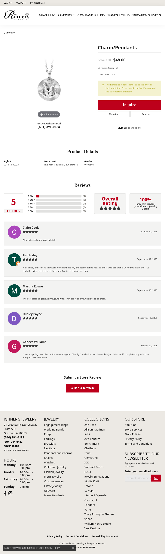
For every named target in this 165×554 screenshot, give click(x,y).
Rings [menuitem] (47, 434)
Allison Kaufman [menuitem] (94, 429)
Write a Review (82, 388)
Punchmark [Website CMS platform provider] (89, 547)
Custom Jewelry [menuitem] (54, 481)
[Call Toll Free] (13, 442)
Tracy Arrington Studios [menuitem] (99, 514)
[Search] (8, 3)
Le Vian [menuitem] (89, 490)
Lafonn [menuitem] (88, 486)
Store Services (133, 429)
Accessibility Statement (105, 536)
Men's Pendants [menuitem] (54, 495)
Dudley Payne (32, 314)
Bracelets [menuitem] (50, 443)
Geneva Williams (34, 342)
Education (139, 15)
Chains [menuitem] (48, 458)
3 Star (31, 203)
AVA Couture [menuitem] (92, 439)
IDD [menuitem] (86, 462)
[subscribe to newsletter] (156, 478)
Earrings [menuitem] (49, 439)
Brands (112, 15)
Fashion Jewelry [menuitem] (54, 472)
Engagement (47, 15)
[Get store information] (16, 450)
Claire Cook (31, 227)
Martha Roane (33, 286)
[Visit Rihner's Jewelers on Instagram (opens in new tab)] (10, 493)
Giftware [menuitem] (49, 490)
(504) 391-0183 (49, 127)
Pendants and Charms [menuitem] (58, 453)
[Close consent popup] (73, 548)
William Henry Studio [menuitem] (97, 523)
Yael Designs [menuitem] (92, 528)
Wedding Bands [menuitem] (54, 429)
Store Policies (133, 434)
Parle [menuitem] (87, 509)
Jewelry (124, 15)
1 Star (31, 211)
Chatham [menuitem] (90, 448)
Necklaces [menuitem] (50, 448)
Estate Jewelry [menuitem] (53, 486)
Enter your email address (141, 471)
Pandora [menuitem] (89, 505)
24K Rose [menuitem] (90, 425)
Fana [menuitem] (87, 453)
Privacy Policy (133, 439)
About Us (130, 425)
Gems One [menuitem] (91, 458)
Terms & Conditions (77, 536)
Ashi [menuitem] (87, 434)
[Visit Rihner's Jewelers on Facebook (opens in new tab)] (5, 493)
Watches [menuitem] (49, 462)
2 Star (31, 207)
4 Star (31, 199)
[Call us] (11, 446)
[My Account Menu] (21, 3)
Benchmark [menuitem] (91, 443)
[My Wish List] (37, 3)
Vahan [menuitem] (88, 519)
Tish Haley (30, 255)
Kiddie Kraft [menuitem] (91, 481)
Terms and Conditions (138, 443)
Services (154, 15)
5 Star (31, 196)
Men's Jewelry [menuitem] (52, 476)
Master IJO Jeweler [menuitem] (96, 495)
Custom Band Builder (89, 15)
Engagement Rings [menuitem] (56, 425)
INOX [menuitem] (87, 472)
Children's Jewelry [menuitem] (55, 467)
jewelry (10, 32)
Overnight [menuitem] (90, 500)
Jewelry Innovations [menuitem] (96, 476)
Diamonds (64, 15)
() (84, 196)
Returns (146, 114)
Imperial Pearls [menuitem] (94, 467)
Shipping (113, 114)
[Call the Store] (14, 437)
